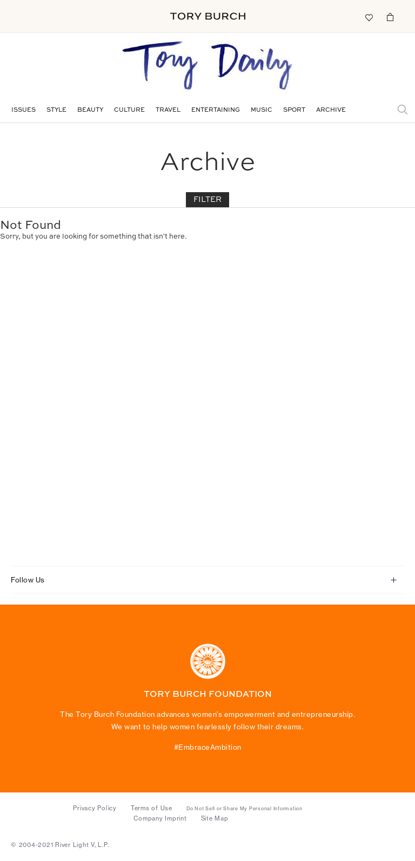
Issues (23, 110)
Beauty (90, 110)
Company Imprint (159, 818)
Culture (129, 110)
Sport (294, 110)
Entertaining (215, 110)
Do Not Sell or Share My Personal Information (244, 808)
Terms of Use (151, 808)
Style (56, 110)
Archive (331, 110)
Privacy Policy (95, 808)
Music (261, 110)
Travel (168, 110)
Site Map (215, 818)
